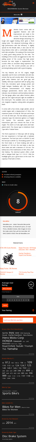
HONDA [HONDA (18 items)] (7, 340)
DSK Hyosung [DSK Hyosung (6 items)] (25, 333)
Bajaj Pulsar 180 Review (8, 268)
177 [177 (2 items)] (28, 368)
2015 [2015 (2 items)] (15, 423)
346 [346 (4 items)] (19, 371)
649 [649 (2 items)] (7, 373)
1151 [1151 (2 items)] (14, 376)
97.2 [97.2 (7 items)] (7, 362)
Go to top (31, 354)
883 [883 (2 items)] (26, 373)
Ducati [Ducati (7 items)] (4, 335)
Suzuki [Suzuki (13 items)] (19, 346)
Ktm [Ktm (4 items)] (24, 341)
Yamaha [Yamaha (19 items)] (12, 348)
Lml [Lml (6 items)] (27, 341)
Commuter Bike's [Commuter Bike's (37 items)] (6, 390)
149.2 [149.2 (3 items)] (15, 368)
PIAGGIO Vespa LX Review (6, 273)
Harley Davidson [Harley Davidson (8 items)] (15, 335)
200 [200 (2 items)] (3, 371)
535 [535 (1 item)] (32, 371)
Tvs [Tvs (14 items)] (4, 349)
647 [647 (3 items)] (3, 373)
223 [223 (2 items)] (11, 371)
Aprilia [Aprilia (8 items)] (5, 333)
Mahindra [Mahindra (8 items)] (6, 343)
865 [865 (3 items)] (22, 373)
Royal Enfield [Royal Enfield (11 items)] (8, 346)
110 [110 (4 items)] (4, 365)
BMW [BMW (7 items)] (17, 333)
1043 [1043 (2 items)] (9, 376)
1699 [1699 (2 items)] (13, 378)
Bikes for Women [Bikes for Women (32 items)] (10, 409)
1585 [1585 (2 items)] (4, 378)
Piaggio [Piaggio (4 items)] (20, 343)
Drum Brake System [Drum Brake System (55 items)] (7, 439)
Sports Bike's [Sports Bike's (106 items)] (10, 393)
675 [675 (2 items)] (11, 373)
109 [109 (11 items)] (29, 362)
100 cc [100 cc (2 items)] (17, 362)
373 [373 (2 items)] (23, 371)
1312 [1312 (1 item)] (32, 376)
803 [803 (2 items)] (15, 373)
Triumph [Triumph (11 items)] (28, 346)
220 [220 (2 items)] (7, 371)
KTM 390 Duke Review (8, 248)
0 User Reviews (6, 292)
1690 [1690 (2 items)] (8, 378)
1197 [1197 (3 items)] (23, 376)
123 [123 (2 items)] (13, 365)
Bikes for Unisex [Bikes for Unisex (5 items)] (26, 407)
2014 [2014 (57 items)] (9, 422)
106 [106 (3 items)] (21, 363)
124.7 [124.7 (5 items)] (23, 365)
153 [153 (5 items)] (24, 368)
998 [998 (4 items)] (31, 373)
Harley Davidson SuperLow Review (25, 254)
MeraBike (6, 221)
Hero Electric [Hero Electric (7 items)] (28, 335)
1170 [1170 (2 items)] (18, 376)
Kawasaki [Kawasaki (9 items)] (17, 341)
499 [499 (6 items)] (28, 370)
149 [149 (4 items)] (4, 368)
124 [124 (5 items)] (17, 365)
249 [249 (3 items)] (15, 371)
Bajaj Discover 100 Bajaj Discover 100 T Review (27, 249)
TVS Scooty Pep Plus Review (26, 273)
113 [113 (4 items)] (8, 365)
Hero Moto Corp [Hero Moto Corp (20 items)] (13, 337)
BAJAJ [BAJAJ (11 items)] (11, 333)
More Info (17, 14)
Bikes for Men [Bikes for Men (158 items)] (11, 406)
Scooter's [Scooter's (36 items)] (14, 391)
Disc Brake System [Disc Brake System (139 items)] (14, 436)
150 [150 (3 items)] (20, 368)
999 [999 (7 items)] (4, 375)
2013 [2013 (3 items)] (3, 423)
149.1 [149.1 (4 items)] (9, 368)
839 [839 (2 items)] (19, 373)
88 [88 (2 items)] (3, 362)
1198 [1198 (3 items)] (28, 376)
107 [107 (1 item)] (25, 362)
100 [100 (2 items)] (12, 362)
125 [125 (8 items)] (29, 365)
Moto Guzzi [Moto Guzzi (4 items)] (14, 343)
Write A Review (7, 288)
